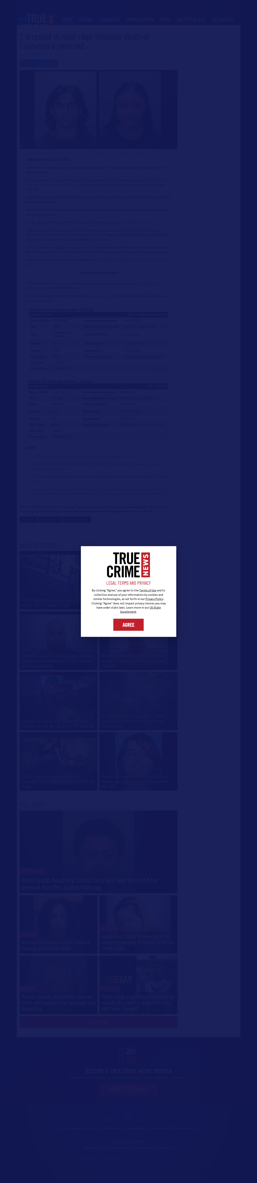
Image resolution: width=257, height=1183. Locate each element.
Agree (128, 624)
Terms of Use (147, 590)
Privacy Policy (154, 599)
